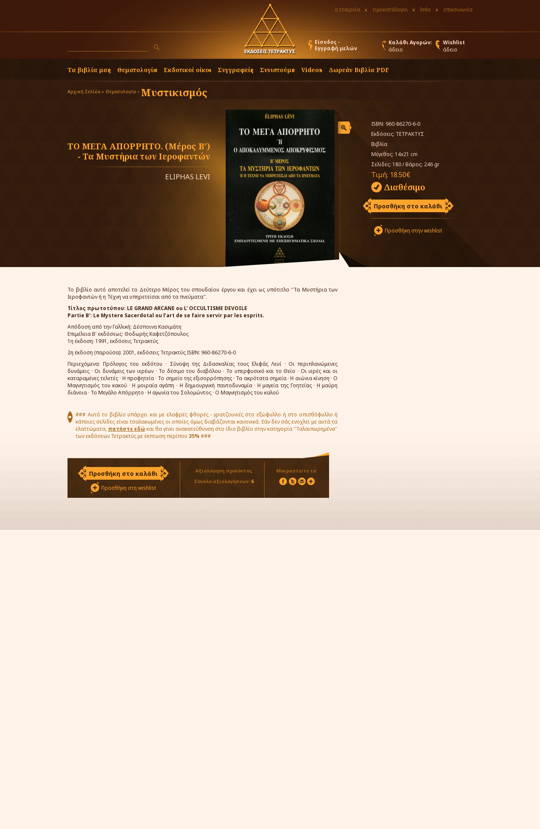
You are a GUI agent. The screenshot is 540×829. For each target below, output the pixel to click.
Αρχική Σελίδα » (86, 91)
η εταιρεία (347, 9)
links (425, 9)
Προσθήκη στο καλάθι (408, 206)
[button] (156, 47)
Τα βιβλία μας (89, 70)
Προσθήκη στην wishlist (413, 230)
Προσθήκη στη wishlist (128, 487)
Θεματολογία (137, 70)
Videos (311, 70)
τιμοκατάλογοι (390, 9)
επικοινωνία (457, 9)
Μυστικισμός (174, 92)
